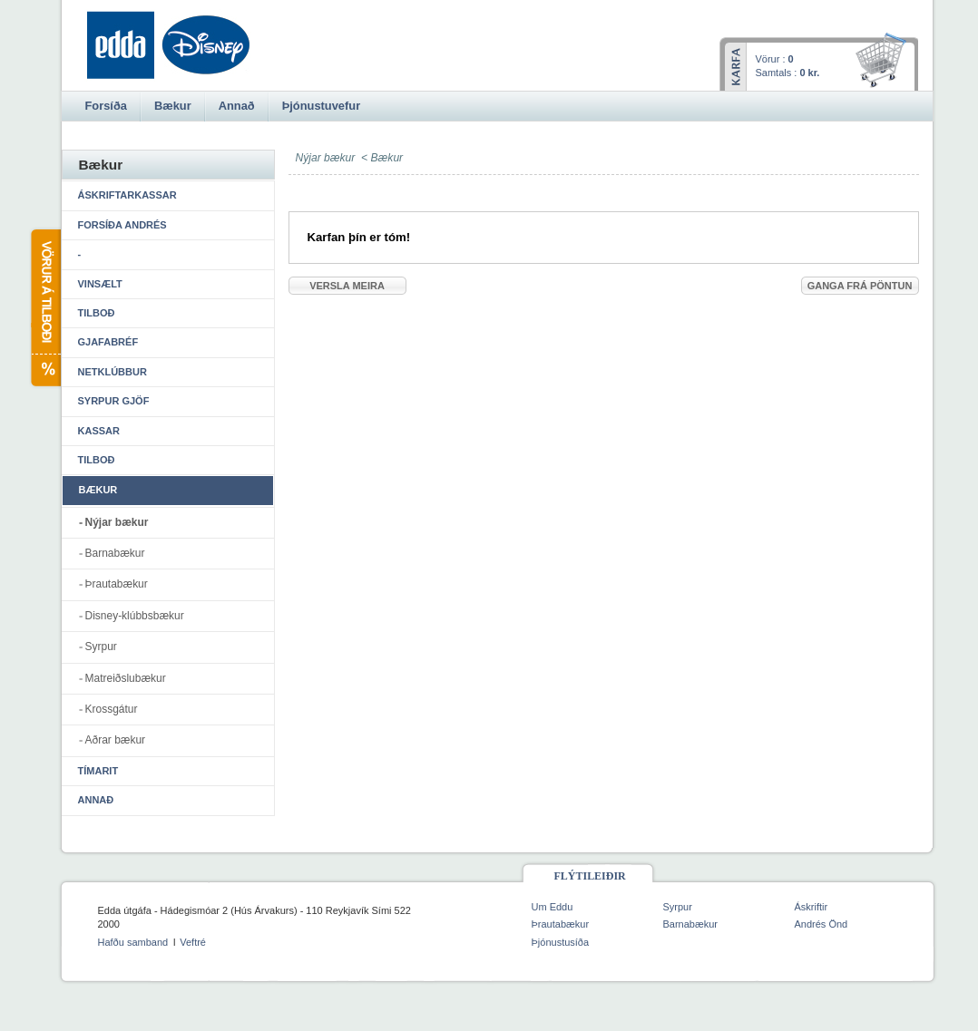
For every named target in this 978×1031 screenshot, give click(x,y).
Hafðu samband (133, 942)
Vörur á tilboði (45, 308)
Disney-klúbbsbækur (134, 615)
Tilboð (96, 312)
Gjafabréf (108, 341)
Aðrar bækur (115, 740)
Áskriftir (811, 906)
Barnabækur (115, 553)
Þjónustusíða (561, 942)
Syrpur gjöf (114, 400)
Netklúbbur (112, 371)
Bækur (387, 157)
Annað (96, 799)
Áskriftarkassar (127, 195)
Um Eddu (552, 906)
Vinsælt (100, 283)
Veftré (193, 942)
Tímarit (98, 770)
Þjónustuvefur (321, 105)
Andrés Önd (821, 924)
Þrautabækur (116, 584)
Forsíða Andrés (122, 224)
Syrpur (101, 646)
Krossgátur (111, 709)
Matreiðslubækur (125, 678)
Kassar (99, 430)
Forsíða (106, 105)
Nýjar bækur (117, 522)
